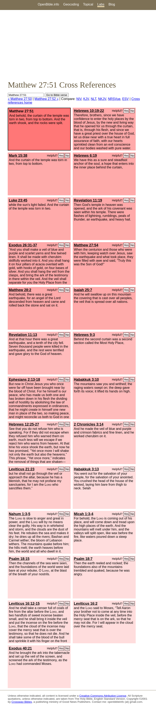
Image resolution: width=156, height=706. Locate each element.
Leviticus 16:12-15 (24, 604)
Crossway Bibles (22, 701)
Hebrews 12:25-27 (24, 424)
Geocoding (71, 4)
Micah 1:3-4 (83, 514)
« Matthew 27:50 (20, 99)
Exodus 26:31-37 (23, 245)
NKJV (102, 99)
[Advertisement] (78, 45)
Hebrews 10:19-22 (89, 111)
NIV (78, 99)
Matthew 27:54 (86, 245)
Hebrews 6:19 (85, 156)
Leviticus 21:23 (21, 469)
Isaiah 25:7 (83, 290)
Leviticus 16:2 (85, 604)
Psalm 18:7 (83, 559)
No (132, 110)
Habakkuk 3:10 (86, 380)
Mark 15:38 (18, 156)
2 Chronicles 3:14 (88, 424)
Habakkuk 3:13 (86, 469)
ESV (125, 99)
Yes (126, 110)
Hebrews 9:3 (84, 335)
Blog (111, 4)
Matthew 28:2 (20, 290)
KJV (86, 99)
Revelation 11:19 (88, 200)
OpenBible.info (48, 4)
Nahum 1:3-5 (19, 514)
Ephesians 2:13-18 (24, 380)
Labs (100, 4)
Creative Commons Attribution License (102, 695)
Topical (88, 4)
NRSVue (114, 99)
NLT (93, 99)
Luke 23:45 (18, 200)
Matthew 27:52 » (46, 99)
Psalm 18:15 (19, 559)
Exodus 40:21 (20, 648)
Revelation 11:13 (23, 335)
